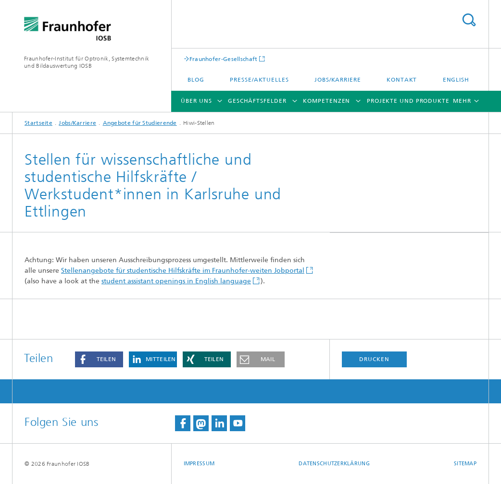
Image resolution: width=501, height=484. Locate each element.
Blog (196, 79)
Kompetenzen (326, 100)
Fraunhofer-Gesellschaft (223, 59)
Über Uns (196, 100)
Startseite (38, 123)
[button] (99, 359)
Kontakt (402, 79)
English (456, 79)
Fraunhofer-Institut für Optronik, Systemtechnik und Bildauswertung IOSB (86, 62)
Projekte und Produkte (408, 100)
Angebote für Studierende (140, 123)
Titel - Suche (468, 20)
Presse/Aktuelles (259, 79)
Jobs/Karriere (337, 79)
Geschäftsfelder (257, 100)
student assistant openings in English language (176, 281)
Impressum (199, 463)
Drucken (374, 359)
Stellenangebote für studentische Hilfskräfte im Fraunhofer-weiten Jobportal (182, 270)
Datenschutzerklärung (334, 463)
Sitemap (465, 463)
